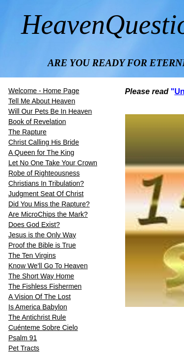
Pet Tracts (23, 348)
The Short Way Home (41, 276)
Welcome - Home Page (43, 91)
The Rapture (27, 132)
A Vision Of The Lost (39, 297)
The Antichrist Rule (37, 317)
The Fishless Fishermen (44, 286)
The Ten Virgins (32, 255)
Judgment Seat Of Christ (45, 194)
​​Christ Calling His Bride (43, 142)
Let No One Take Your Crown (52, 163)
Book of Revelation (37, 122)
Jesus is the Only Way (42, 235)
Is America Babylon (37, 307)
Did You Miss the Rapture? (49, 204)
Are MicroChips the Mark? (48, 214)
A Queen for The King (41, 152)
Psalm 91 (22, 338)
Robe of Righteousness (44, 173)
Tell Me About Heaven (41, 101)
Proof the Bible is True (42, 245)
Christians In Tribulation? (46, 183)
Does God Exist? (34, 224)
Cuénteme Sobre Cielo (43, 327)
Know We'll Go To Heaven (48, 266)
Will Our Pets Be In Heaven (50, 111)
